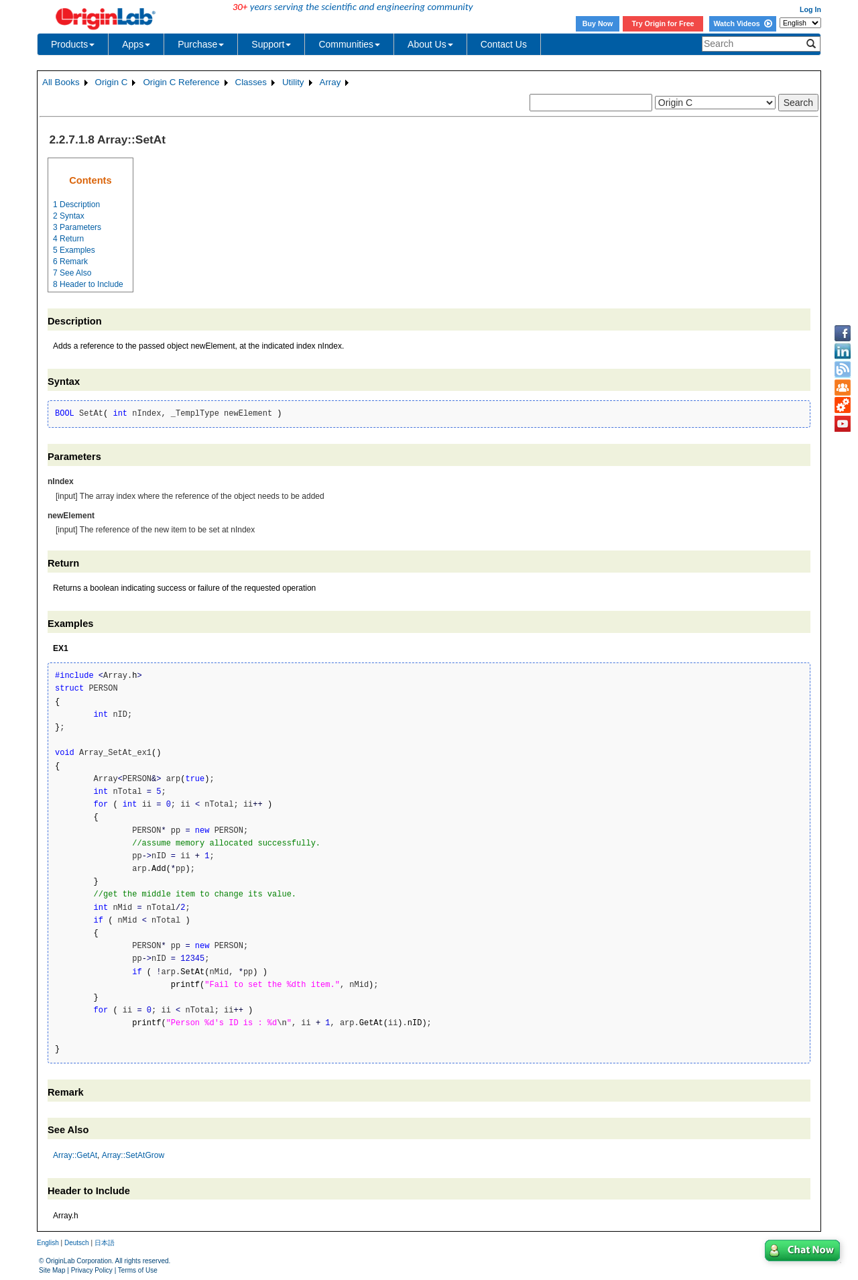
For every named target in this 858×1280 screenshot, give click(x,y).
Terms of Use (138, 1270)
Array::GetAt (75, 1155)
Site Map (52, 1270)
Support (271, 44)
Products (73, 44)
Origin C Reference (181, 82)
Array (330, 82)
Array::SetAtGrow (133, 1155)
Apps (136, 44)
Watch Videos (742, 23)
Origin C (111, 82)
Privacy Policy (92, 1270)
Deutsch (76, 1242)
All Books (61, 82)
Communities (349, 44)
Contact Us (504, 44)
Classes (251, 82)
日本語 (105, 1242)
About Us (430, 44)
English (48, 1242)
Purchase (201, 44)
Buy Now (598, 23)
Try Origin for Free (663, 23)
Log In (810, 9)
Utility (293, 82)
